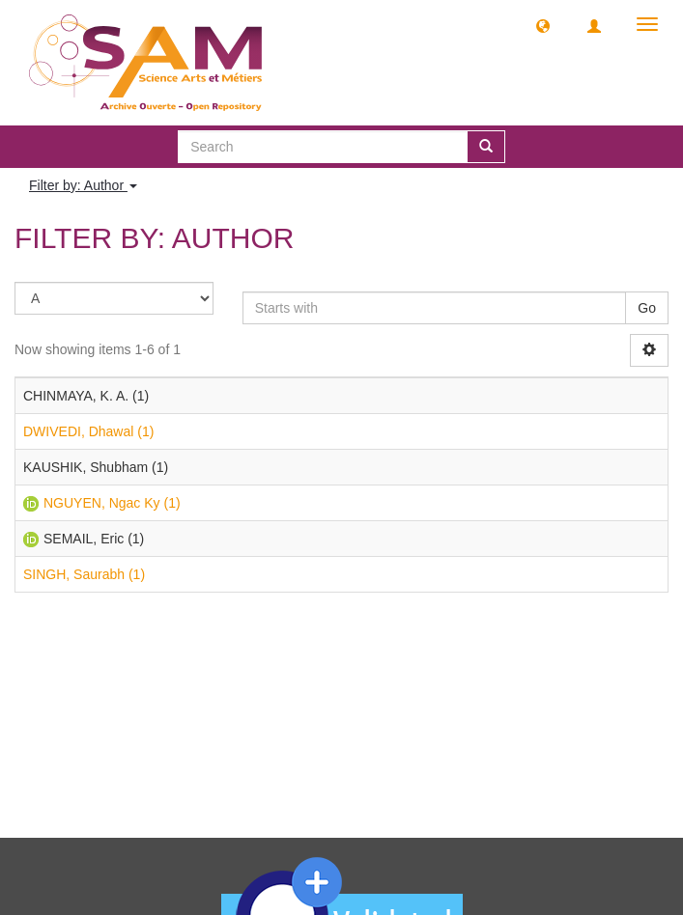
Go (647, 308)
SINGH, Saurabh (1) (84, 574)
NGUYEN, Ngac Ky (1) (112, 503)
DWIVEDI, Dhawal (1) (88, 431)
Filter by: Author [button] (83, 185)
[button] (543, 25)
